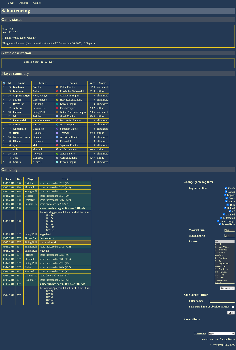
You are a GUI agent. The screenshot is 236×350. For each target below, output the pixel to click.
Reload (229, 209)
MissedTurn (227, 225)
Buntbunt (18, 92)
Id (9, 84)
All (225, 242)
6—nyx (225, 262)
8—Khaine (225, 267)
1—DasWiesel (225, 248)
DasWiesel (19, 104)
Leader (43, 84)
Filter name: (196, 301)
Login (230, 192)
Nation (73, 84)
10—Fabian (225, 273)
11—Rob (225, 275)
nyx (15, 146)
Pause (230, 202)
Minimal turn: (197, 236)
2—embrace (225, 250)
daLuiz (17, 100)
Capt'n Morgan (21, 96)
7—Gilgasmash (225, 264)
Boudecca (18, 88)
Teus (15, 158)
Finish (230, 189)
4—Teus (225, 256)
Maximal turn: (197, 231)
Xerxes (17, 163)
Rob (15, 150)
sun (15, 154)
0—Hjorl (225, 245)
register (23, 2)
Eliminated (227, 218)
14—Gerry (225, 284)
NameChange (226, 222)
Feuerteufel (19, 121)
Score (92, 84)
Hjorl (16, 133)
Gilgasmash (19, 129)
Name (21, 84)
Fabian (17, 113)
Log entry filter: (198, 189)
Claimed (229, 215)
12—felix (225, 278)
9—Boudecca (225, 270)
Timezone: (200, 334)
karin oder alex (21, 138)
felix (15, 117)
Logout (229, 196)
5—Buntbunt (225, 259)
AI (232, 212)
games (37, 2)
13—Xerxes (225, 281)
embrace (18, 109)
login (11, 2)
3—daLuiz (225, 253)
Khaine (17, 142)
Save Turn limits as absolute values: (209, 307)
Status (102, 84)
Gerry (16, 125)
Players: (193, 242)
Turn (230, 205)
